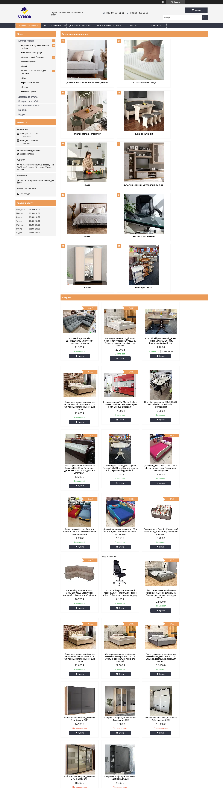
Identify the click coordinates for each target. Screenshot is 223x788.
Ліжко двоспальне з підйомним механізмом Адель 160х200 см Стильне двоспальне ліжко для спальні (190, 478)
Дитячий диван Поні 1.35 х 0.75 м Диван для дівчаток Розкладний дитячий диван (78, 416)
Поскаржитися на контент (118, 785)
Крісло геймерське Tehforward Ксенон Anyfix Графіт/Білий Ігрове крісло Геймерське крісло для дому (115, 478)
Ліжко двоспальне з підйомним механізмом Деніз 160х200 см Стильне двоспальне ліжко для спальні (115, 542)
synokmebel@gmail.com (30, 150)
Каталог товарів (26, 41)
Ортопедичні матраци (134, 82)
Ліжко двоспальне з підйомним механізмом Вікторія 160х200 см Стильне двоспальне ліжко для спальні (190, 290)
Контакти (22, 110)
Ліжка (84, 184)
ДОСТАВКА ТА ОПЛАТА (80, 25)
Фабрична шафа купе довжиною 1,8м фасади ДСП (190, 539)
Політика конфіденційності (142, 785)
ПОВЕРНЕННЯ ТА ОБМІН (109, 25)
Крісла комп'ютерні (134, 184)
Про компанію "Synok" (29, 105)
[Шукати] (205, 17)
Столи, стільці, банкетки (183, 82)
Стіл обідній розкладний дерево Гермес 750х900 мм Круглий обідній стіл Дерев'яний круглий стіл (190, 353)
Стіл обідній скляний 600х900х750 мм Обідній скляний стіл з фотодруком (115, 352)
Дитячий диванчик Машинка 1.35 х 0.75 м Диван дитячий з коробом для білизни (153, 416)
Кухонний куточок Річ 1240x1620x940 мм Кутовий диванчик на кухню (78, 288)
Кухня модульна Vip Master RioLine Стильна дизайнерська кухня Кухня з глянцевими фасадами (78, 353)
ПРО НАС (134, 25)
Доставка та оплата (28, 97)
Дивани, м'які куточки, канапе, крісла (84, 82)
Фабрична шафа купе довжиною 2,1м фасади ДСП (152, 539)
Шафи (184, 184)
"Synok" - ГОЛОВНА (28, 25)
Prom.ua (125, 780)
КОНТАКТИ (156, 25)
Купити (79, 304)
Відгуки (22, 114)
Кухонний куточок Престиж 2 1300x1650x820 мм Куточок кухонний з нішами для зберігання (78, 478)
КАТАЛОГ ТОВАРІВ (52, 25)
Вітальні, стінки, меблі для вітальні (183, 133)
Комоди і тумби (84, 235)
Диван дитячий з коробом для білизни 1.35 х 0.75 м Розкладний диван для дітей (115, 416)
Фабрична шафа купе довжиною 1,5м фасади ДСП (78, 603)
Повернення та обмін (28, 101)
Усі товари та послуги (194, 625)
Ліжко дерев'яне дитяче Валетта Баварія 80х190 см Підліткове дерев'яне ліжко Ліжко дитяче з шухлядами (152, 353)
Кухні (134, 133)
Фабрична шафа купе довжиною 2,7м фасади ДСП (115, 603)
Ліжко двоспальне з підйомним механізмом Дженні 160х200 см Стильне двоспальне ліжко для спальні (152, 478)
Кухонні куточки (84, 133)
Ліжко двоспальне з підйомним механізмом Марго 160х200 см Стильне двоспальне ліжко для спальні (78, 542)
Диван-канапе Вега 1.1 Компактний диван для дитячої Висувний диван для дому (190, 416)
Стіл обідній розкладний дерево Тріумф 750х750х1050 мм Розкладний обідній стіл (152, 288)
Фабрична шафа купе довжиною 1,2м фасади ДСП (152, 603)
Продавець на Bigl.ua (111, 782)
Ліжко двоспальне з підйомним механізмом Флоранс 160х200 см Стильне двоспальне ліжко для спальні (115, 290)
